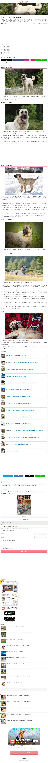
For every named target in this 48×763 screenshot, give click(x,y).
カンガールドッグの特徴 (5, 47)
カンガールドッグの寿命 (5, 50)
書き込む (24, 516)
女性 (37, 537)
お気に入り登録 (44, 23)
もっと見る (24, 689)
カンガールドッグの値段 (5, 49)
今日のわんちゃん (22, 760)
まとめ (2, 53)
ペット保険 (27, 760)
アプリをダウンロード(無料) (24, 752)
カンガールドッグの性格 (5, 46)
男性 (44, 537)
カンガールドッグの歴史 (5, 52)
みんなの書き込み (25, 519)
